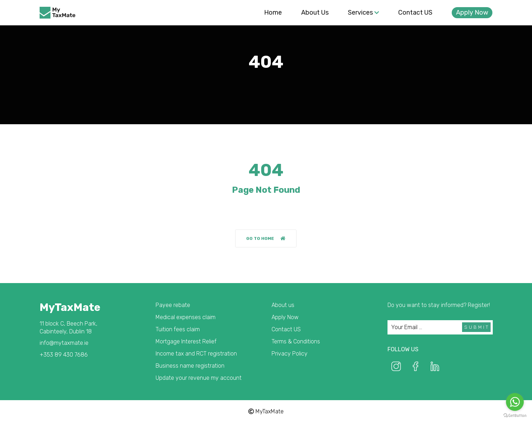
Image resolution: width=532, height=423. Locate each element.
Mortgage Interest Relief (186, 341)
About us (315, 12)
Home (273, 12)
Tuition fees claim (178, 329)
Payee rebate (173, 305)
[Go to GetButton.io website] (514, 415)
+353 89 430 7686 (64, 354)
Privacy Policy (290, 353)
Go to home (265, 238)
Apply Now (472, 12)
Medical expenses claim (186, 317)
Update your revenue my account (199, 377)
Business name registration (190, 365)
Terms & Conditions (296, 341)
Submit (477, 327)
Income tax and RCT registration (196, 353)
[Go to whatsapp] (515, 402)
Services (363, 12)
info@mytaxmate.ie (64, 342)
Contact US (415, 12)
